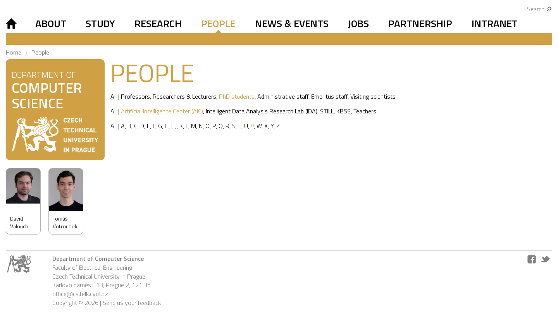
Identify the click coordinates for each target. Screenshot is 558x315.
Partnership (420, 23)
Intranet (495, 23)
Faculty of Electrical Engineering (92, 267)
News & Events (292, 23)
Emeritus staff (329, 96)
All (113, 96)
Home (13, 52)
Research (158, 23)
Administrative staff (282, 96)
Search (539, 9)
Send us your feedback (132, 302)
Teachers (364, 111)
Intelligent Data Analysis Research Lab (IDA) (261, 111)
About (50, 23)
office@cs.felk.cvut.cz (80, 293)
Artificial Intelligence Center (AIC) (162, 111)
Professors (135, 96)
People (218, 23)
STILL (327, 111)
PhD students (237, 96)
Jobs (358, 23)
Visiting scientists (373, 96)
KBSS (343, 111)
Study (100, 23)
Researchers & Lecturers (184, 96)
